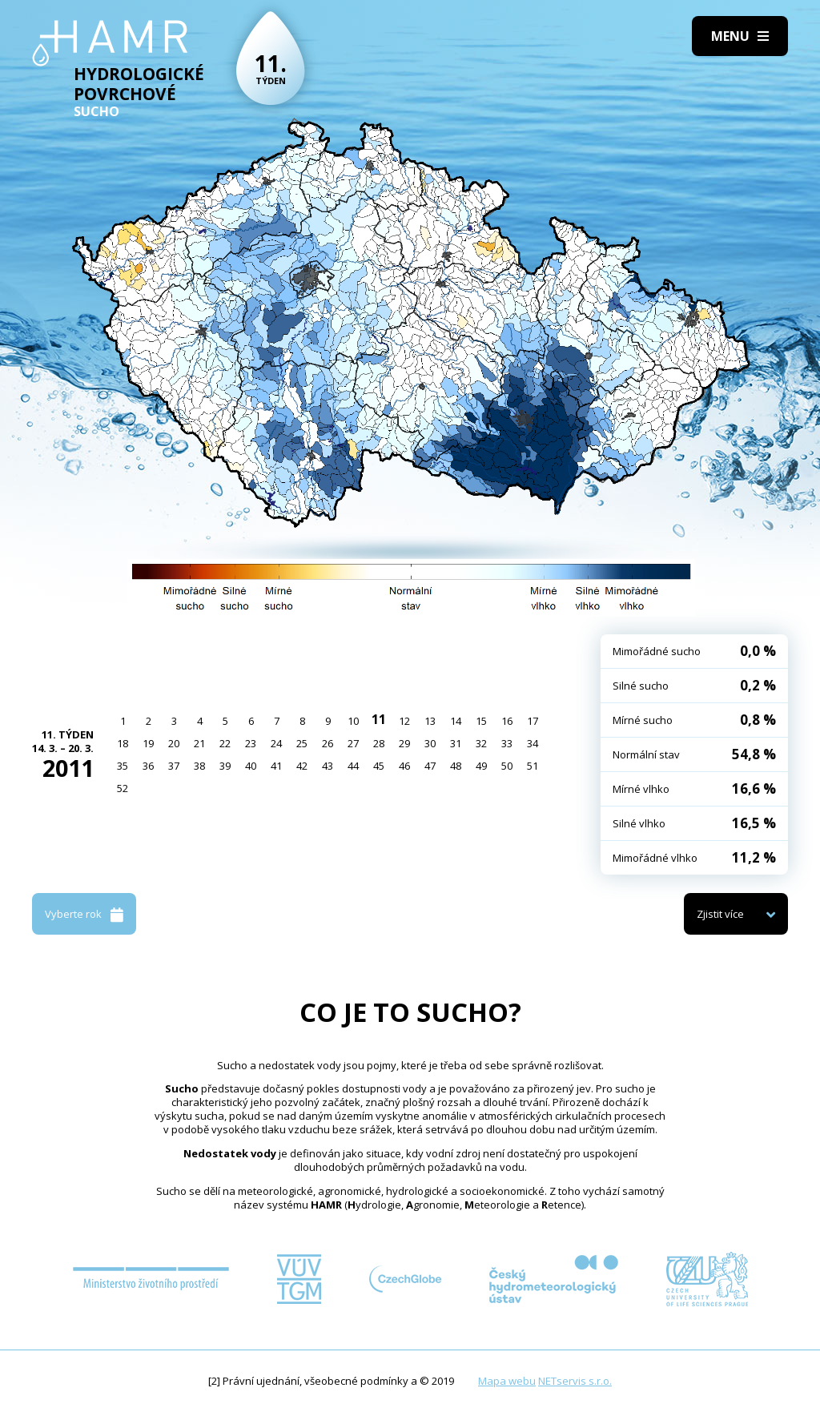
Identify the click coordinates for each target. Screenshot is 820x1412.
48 (455, 765)
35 (122, 765)
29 (404, 743)
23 (250, 743)
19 (148, 743)
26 (327, 743)
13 (430, 721)
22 (225, 743)
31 (455, 743)
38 (199, 765)
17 (532, 721)
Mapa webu (507, 1381)
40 (250, 765)
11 (379, 719)
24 (276, 743)
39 (225, 765)
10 (353, 721)
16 (506, 721)
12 (404, 721)
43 (327, 765)
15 (481, 721)
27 (353, 743)
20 (173, 743)
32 (481, 743)
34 (532, 743)
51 (532, 765)
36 (148, 765)
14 (455, 721)
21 (199, 743)
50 (506, 765)
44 (353, 765)
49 (481, 765)
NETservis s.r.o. (575, 1381)
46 (404, 765)
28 (378, 743)
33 (506, 743)
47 (430, 765)
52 (122, 788)
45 (378, 765)
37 (173, 765)
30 (430, 743)
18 (122, 743)
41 (276, 765)
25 (302, 743)
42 (302, 765)
